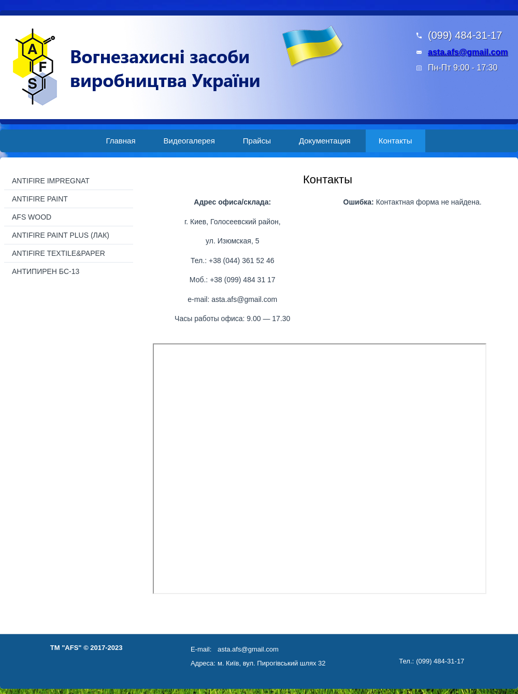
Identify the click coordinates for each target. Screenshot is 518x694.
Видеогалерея (189, 140)
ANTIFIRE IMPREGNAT (51, 181)
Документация (325, 140)
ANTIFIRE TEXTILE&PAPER (58, 253)
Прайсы (257, 140)
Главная (120, 140)
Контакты (395, 140)
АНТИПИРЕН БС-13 (45, 271)
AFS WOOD (31, 217)
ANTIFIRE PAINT (40, 199)
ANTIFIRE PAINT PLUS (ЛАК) (60, 235)
